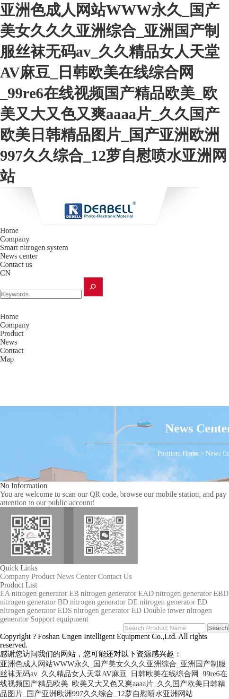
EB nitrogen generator (102, 593)
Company (14, 239)
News (8, 342)
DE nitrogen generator (161, 602)
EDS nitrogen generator (94, 610)
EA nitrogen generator (33, 593)
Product (12, 333)
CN (5, 273)
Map (7, 359)
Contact (12, 350)
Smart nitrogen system (34, 247)
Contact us (16, 264)
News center (19, 256)
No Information (23, 486)
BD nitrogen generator (92, 602)
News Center (76, 576)
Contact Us (115, 576)
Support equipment (59, 619)
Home (9, 230)
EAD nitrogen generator (174, 593)
